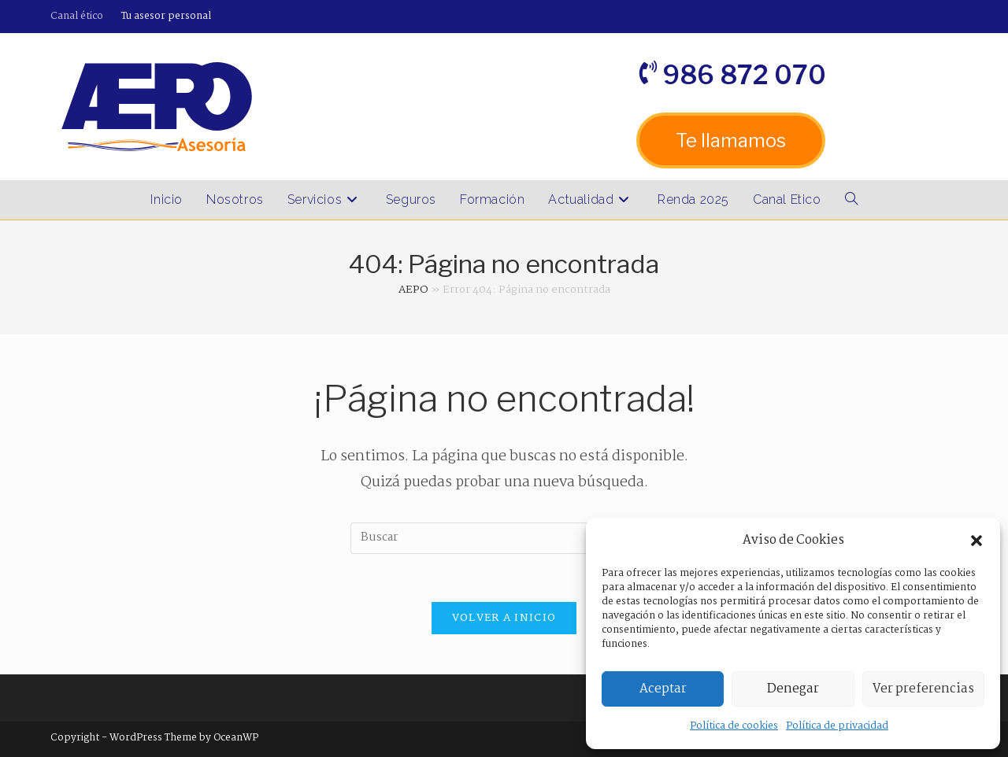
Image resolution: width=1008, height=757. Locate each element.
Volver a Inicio (504, 617)
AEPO (413, 289)
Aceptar (663, 689)
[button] (976, 540)
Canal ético (76, 16)
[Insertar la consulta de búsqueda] (504, 538)
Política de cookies (734, 726)
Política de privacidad (837, 726)
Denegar (793, 689)
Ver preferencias (923, 689)
